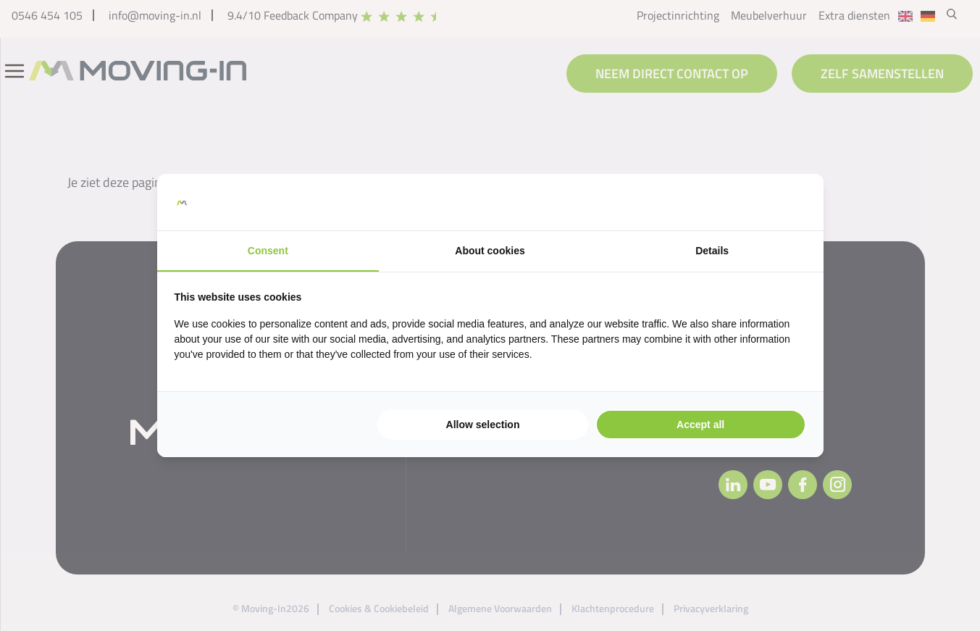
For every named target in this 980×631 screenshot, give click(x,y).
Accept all (700, 424)
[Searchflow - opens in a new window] (788, 202)
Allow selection (483, 424)
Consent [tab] (268, 250)
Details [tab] (712, 250)
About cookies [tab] (489, 250)
